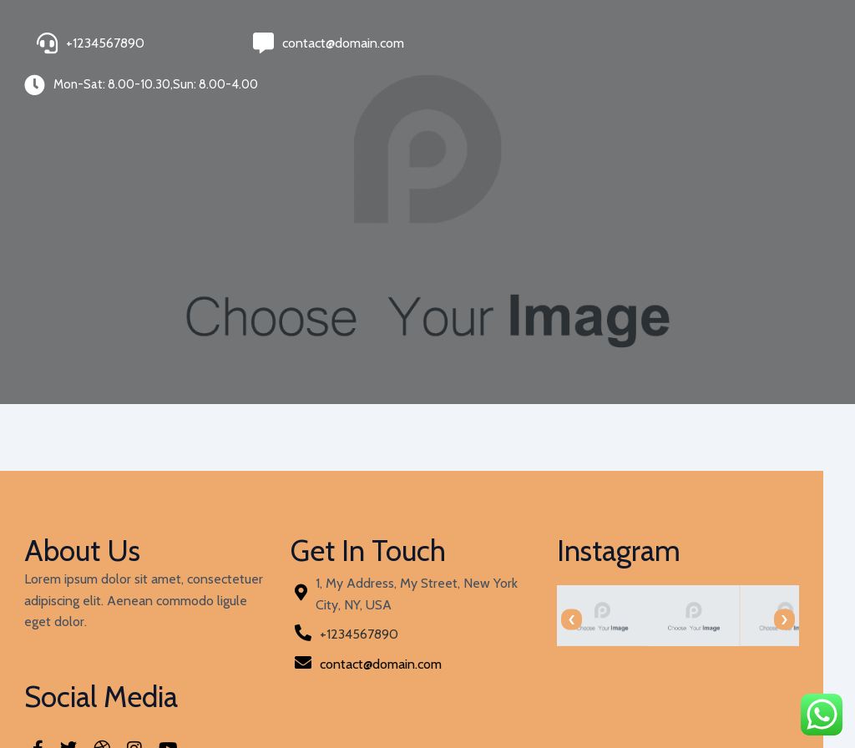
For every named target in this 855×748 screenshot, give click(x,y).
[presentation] (454, 600)
